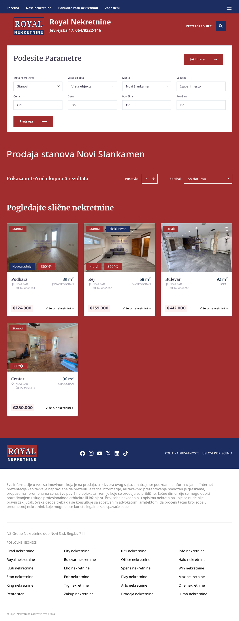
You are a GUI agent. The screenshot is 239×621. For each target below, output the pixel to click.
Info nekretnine (192, 549)
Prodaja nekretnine (137, 592)
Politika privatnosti (182, 452)
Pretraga (33, 120)
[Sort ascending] (146, 177)
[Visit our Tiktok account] (125, 451)
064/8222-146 (88, 30)
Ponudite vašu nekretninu (78, 8)
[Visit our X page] (108, 451)
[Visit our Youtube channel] (99, 451)
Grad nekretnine (20, 549)
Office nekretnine (135, 558)
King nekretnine (20, 583)
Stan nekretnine (20, 575)
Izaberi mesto (190, 85)
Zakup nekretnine (79, 592)
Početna (13, 8)
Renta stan (15, 592)
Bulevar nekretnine (80, 558)
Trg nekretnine (76, 583)
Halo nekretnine (192, 558)
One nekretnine (192, 583)
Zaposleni (112, 8)
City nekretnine (76, 549)
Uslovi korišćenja (217, 452)
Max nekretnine (192, 575)
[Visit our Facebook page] (82, 451)
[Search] (221, 26)
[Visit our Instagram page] (91, 451)
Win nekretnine (191, 566)
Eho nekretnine (77, 566)
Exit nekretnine (76, 575)
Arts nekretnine (134, 583)
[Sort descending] (153, 177)
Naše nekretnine (38, 8)
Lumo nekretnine (193, 592)
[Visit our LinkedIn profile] (117, 451)
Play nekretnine (134, 575)
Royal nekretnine (21, 558)
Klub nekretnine (20, 566)
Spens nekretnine (136, 566)
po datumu (197, 177)
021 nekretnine (133, 549)
